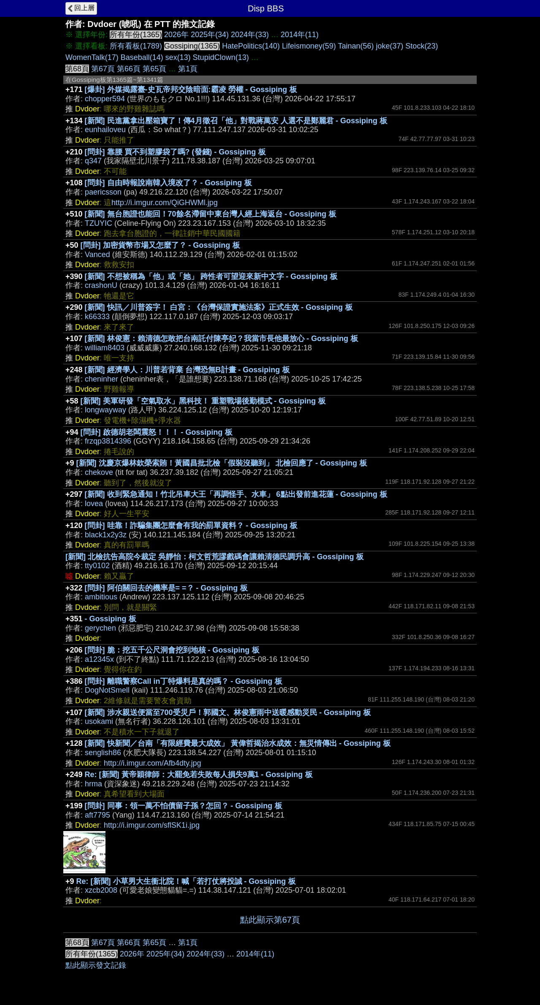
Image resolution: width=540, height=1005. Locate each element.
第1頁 (187, 69)
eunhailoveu (105, 129)
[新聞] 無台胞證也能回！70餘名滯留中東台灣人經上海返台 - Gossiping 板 (210, 214)
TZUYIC (98, 223)
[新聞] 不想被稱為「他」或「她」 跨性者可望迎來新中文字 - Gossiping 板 (211, 276)
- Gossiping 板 (110, 619)
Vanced (97, 254)
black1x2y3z (106, 535)
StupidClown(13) (221, 57)
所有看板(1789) (136, 46)
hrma (93, 784)
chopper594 (105, 99)
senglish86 (103, 752)
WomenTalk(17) (92, 57)
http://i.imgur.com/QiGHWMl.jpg (164, 202)
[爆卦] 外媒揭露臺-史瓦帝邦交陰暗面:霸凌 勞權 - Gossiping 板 (191, 89)
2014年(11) (300, 34)
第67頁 (103, 69)
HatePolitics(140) (251, 46)
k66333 (97, 316)
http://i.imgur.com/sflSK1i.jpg (152, 825)
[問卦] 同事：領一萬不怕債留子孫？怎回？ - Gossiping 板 (183, 806)
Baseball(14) (142, 57)
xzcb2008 (101, 890)
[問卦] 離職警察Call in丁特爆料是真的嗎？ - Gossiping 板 (183, 681)
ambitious (101, 597)
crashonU (101, 285)
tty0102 (97, 565)
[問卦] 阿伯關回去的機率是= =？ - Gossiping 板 (166, 588)
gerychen (100, 628)
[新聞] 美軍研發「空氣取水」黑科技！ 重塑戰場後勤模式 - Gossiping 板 (203, 401)
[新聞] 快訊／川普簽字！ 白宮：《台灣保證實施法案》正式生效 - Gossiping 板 (219, 307)
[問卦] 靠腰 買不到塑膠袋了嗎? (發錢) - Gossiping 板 (175, 152)
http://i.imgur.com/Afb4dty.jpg (152, 763)
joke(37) (389, 46)
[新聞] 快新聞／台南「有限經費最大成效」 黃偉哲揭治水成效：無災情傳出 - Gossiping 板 (238, 743)
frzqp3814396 (108, 441)
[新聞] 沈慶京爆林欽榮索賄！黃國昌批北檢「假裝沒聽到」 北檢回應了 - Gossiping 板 (221, 463)
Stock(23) (421, 46)
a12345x (99, 659)
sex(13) (178, 57)
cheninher (101, 379)
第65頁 (154, 69)
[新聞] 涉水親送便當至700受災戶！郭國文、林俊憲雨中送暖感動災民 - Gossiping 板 (228, 712)
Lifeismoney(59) (309, 46)
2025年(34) (210, 34)
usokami (99, 721)
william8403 (104, 348)
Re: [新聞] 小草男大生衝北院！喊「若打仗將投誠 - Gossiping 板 (186, 881)
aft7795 (97, 815)
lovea (94, 503)
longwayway (105, 410)
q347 (93, 161)
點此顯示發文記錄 (95, 965)
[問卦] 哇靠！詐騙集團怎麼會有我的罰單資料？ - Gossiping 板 (191, 525)
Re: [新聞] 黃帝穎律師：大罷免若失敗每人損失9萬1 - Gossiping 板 (199, 774)
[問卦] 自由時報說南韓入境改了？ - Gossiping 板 (168, 183)
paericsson (103, 192)
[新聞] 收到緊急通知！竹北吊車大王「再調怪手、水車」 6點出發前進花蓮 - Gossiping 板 (236, 494)
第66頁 (128, 69)
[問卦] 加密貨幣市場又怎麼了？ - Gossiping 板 (160, 245)
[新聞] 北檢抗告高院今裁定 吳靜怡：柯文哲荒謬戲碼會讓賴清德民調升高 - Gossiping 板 (214, 557)
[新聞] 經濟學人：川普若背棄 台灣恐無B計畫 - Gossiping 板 (187, 370)
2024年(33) (250, 34)
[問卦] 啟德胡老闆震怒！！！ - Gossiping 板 (156, 432)
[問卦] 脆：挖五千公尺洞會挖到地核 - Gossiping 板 (172, 650)
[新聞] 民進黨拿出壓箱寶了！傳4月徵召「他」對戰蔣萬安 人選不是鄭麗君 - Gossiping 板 (236, 120)
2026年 (176, 34)
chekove (99, 472)
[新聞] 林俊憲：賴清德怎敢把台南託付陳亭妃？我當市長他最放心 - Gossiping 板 (221, 338)
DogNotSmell (107, 690)
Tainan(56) (356, 46)
